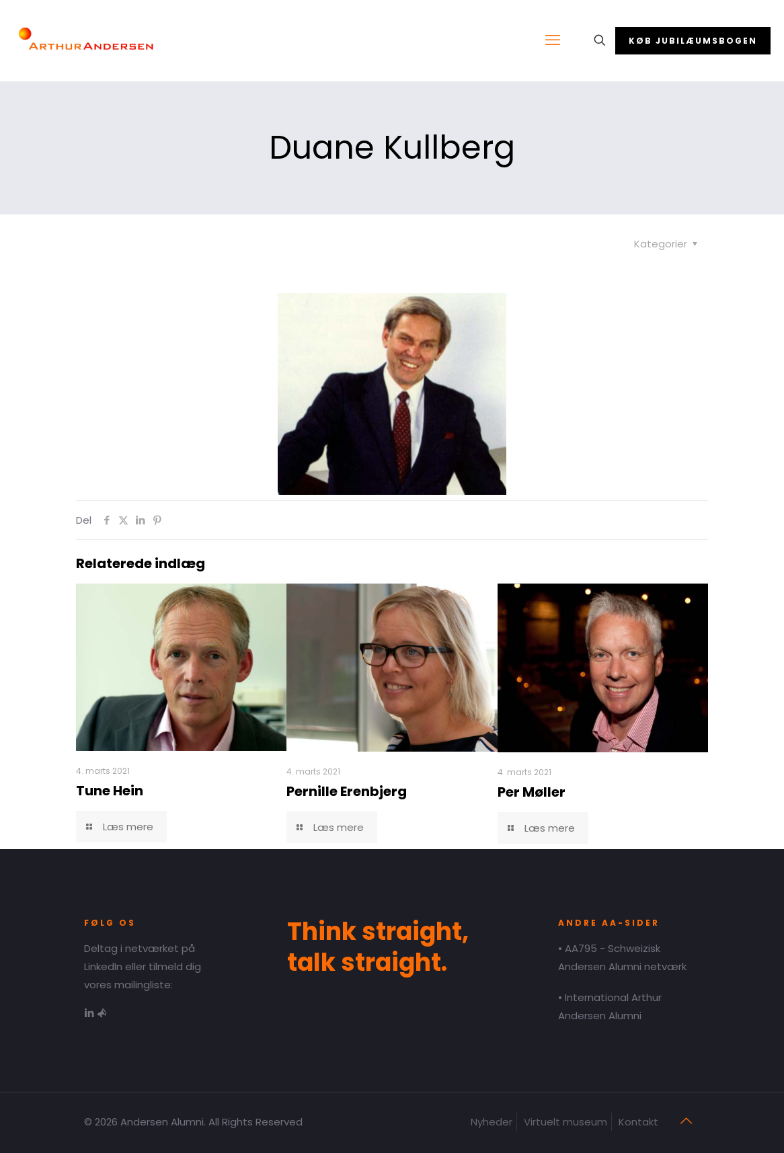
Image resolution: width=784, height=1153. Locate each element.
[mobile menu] (552, 40)
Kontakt (638, 1122)
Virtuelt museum (565, 1122)
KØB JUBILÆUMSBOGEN (693, 40)
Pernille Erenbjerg (346, 791)
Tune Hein (109, 790)
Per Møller (531, 792)
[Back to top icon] (686, 1121)
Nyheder (491, 1122)
